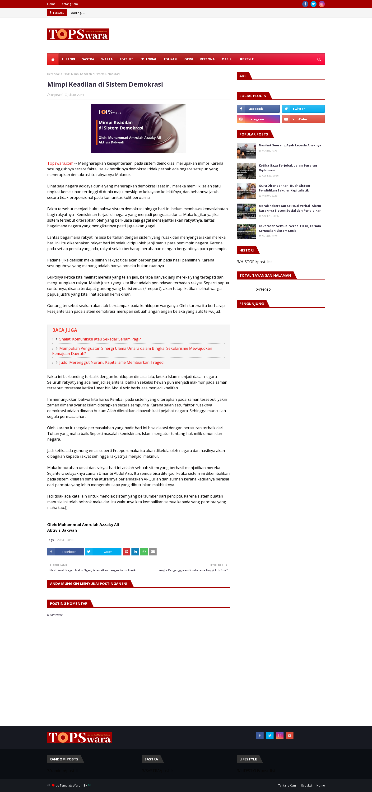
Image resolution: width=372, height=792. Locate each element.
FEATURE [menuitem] (126, 59)
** (89, 785)
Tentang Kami (69, 4)
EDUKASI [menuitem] (170, 59)
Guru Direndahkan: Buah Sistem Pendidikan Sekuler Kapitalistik (284, 187)
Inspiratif (56, 95)
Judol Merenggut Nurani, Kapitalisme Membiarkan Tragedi (111, 362)
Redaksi (306, 785)
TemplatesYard (70, 785)
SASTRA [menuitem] (88, 59)
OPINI (65, 74)
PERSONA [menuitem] (207, 59)
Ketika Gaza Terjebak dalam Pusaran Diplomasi (288, 167)
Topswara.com (60, 163)
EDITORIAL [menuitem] (148, 59)
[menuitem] (53, 59)
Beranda (53, 74)
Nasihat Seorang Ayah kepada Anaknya (290, 145)
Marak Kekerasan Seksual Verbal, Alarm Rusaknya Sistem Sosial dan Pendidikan (290, 208)
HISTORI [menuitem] (68, 59)
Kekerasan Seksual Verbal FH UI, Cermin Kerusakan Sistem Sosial (290, 228)
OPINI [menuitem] (188, 59)
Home (51, 4)
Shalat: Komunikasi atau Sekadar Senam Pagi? (100, 339)
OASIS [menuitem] (226, 59)
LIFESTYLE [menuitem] (246, 59)
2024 (60, 540)
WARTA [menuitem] (107, 59)
